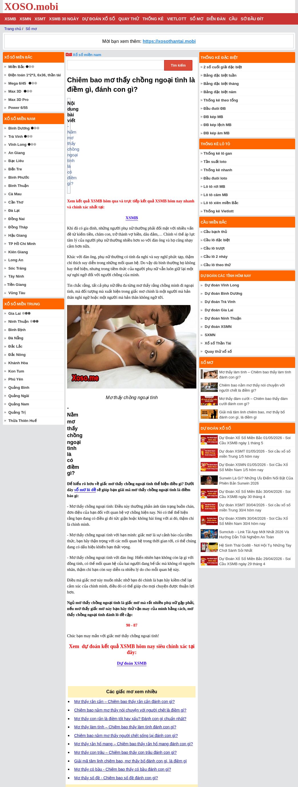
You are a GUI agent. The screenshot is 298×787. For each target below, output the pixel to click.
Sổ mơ (196, 19)
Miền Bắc (16, 67)
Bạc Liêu (16, 161)
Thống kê (153, 19)
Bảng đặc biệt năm (220, 92)
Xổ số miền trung (22, 304)
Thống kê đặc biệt (219, 57)
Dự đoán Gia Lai (219, 310)
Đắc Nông (16, 354)
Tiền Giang (16, 284)
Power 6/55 (18, 107)
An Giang (16, 153)
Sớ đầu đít (252, 19)
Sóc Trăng (17, 268)
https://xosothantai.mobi (169, 41)
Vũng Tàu (16, 293)
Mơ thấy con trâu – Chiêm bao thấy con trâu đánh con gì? (125, 613)
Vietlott (176, 19)
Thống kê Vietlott (218, 211)
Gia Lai (14, 313)
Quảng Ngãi (18, 396)
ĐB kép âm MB (216, 133)
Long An (15, 260)
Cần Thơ (15, 202)
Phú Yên (15, 379)
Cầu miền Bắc (214, 222)
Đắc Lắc (15, 346)
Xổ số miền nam (87, 55)
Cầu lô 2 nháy (215, 256)
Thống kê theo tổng (221, 100)
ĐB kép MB (213, 117)
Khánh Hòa (18, 363)
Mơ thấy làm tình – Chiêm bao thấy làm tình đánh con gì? (125, 588)
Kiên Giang (18, 252)
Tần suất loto (215, 162)
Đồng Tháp (18, 227)
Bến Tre (15, 169)
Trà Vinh (15, 136)
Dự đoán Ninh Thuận (223, 318)
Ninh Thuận (18, 321)
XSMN (25, 19)
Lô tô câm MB (216, 195)
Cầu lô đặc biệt (217, 240)
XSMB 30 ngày (64, 19)
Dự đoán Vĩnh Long (222, 285)
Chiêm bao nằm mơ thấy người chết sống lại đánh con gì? (126, 597)
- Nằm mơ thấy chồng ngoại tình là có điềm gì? (117, 109)
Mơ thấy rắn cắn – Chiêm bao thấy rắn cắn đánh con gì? (124, 563)
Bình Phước (18, 177)
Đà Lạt (14, 210)
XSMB (10, 19)
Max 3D (14, 91)
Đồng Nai (16, 219)
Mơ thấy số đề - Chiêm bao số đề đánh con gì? (116, 639)
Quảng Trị (16, 412)
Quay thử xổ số (218, 351)
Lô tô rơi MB (214, 186)
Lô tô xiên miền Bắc (221, 203)
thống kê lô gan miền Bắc (119, 728)
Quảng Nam (18, 404)
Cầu (233, 19)
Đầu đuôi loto (215, 178)
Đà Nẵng (15, 338)
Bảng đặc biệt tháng (221, 83)
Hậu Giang (17, 235)
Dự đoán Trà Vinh (220, 302)
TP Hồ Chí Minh (22, 244)
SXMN (210, 335)
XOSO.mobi (31, 6)
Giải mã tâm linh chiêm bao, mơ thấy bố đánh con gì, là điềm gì (130, 622)
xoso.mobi (54, 767)
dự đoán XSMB (114, 736)
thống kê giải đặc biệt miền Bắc (124, 745)
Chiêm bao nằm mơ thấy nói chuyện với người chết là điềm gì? (130, 571)
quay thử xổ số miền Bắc (118, 753)
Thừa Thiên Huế (22, 421)
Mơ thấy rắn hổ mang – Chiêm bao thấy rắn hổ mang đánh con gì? (133, 605)
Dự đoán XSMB (131, 524)
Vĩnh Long (17, 144)
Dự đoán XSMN (218, 326)
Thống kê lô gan (218, 153)
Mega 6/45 (17, 83)
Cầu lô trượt (214, 248)
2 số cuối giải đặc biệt (223, 67)
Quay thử (128, 19)
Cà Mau (14, 194)
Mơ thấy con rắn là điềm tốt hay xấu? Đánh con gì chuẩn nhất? (130, 580)
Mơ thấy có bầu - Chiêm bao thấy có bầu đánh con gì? (122, 630)
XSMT (40, 19)
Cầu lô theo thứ (217, 265)
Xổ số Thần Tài (218, 343)
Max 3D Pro (18, 99)
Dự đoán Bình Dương (223, 293)
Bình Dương (19, 128)
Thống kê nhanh (218, 170)
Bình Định (17, 330)
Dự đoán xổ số (98, 19)
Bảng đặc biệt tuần (220, 75)
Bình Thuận (18, 186)
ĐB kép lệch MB (217, 125)
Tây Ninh (16, 276)
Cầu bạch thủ (215, 232)
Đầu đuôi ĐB (215, 108)
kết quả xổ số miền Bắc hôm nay (125, 719)
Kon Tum (16, 371)
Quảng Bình (18, 387)
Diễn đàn (216, 19)
